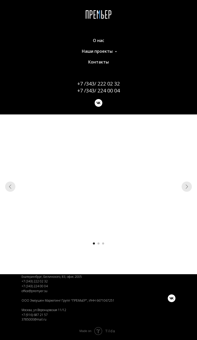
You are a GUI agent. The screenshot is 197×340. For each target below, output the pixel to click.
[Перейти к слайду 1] (94, 243)
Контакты (98, 62)
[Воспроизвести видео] (98, 187)
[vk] (98, 103)
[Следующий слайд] (187, 187)
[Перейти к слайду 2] (98, 243)
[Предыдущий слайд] (10, 187)
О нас (98, 40)
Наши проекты (98, 51)
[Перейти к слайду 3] (103, 243)
